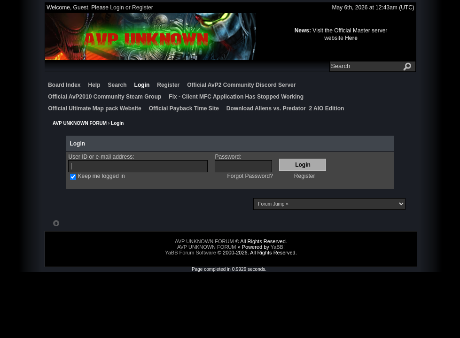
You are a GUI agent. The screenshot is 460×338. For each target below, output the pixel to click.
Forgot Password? (250, 176)
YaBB (277, 247)
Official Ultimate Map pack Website (94, 108)
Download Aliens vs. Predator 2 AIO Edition (285, 108)
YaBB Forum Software (190, 252)
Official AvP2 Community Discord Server (241, 85)
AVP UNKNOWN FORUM (80, 123)
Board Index (64, 85)
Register (142, 7)
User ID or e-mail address (100, 157)
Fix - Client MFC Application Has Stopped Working (236, 96)
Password (227, 157)
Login (117, 7)
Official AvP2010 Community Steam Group (104, 96)
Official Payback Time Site (184, 108)
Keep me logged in (101, 176)
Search (117, 85)
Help (94, 85)
